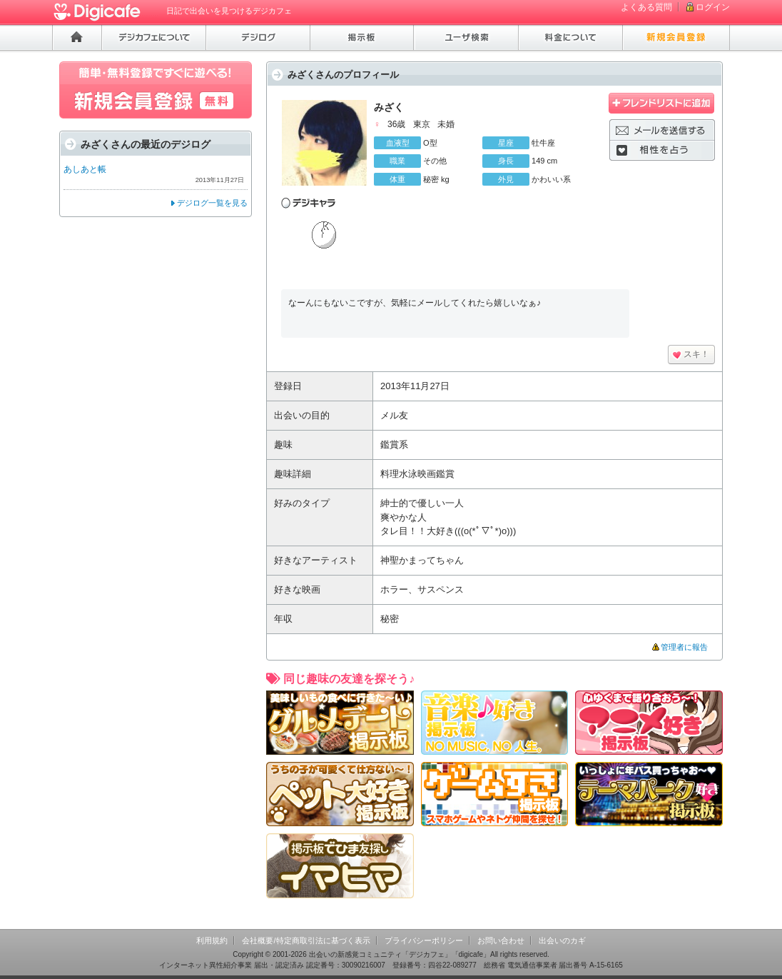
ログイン (713, 7)
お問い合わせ (500, 940)
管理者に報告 (684, 647)
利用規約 (212, 940)
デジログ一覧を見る (212, 203)
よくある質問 (646, 7)
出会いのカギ (562, 940)
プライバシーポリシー (424, 940)
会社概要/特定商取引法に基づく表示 (306, 940)
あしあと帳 (85, 169)
